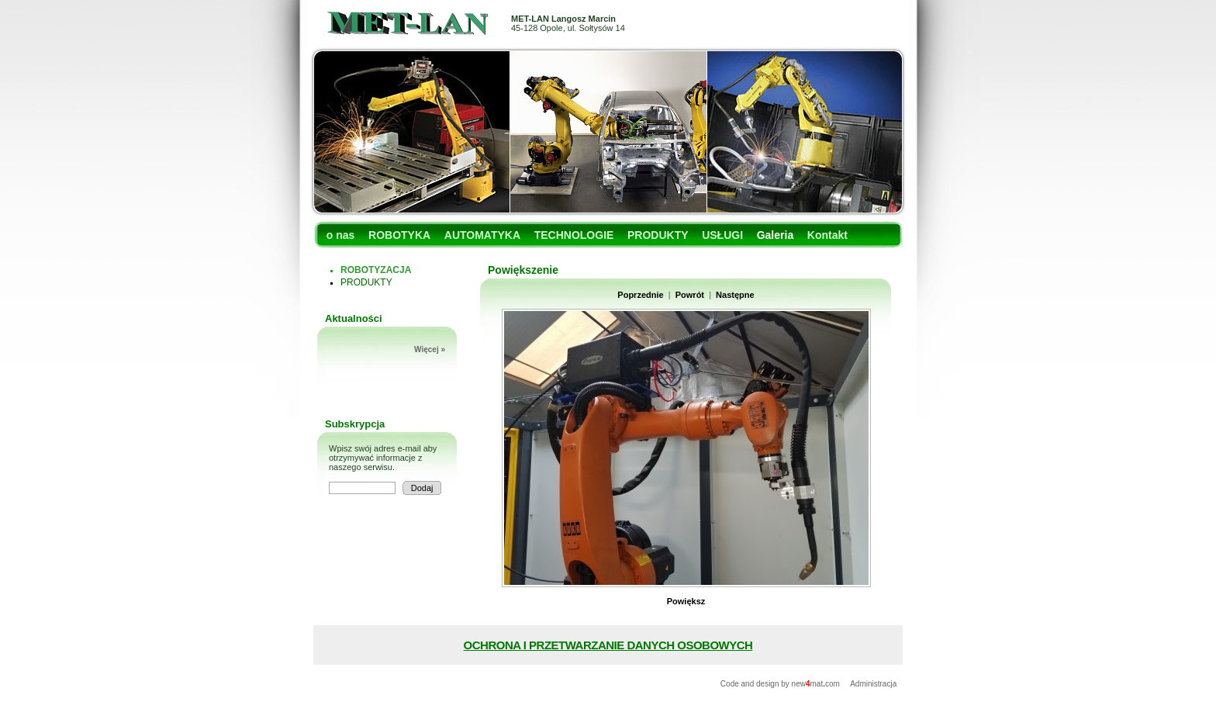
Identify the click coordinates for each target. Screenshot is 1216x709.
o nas (340, 235)
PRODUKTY (658, 235)
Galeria (775, 235)
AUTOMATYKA (482, 235)
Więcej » (429, 349)
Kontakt (827, 235)
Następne (735, 294)
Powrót (689, 294)
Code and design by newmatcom (781, 684)
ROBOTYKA (399, 235)
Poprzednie (640, 294)
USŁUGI (722, 235)
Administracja (873, 684)
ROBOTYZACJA (375, 270)
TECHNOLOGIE (574, 235)
